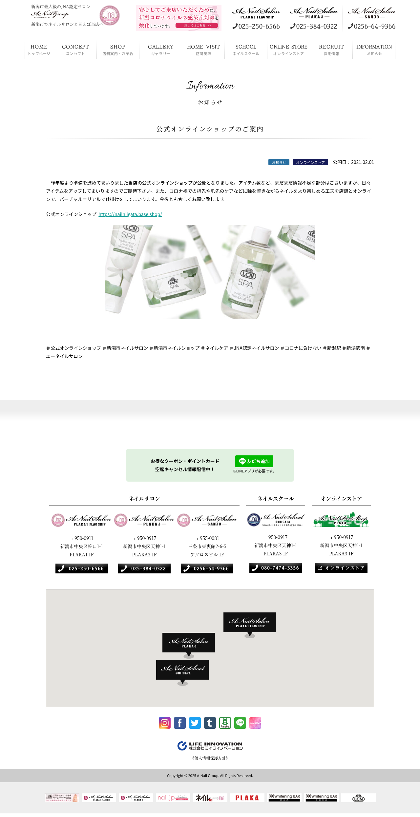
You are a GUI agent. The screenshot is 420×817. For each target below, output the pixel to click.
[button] (253, 625)
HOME (39, 49)
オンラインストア (288, 49)
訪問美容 (203, 49)
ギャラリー (160, 49)
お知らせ (374, 49)
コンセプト (75, 49)
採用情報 (331, 49)
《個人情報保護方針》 (210, 760)
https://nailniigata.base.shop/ (130, 214)
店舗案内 (118, 49)
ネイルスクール (246, 49)
